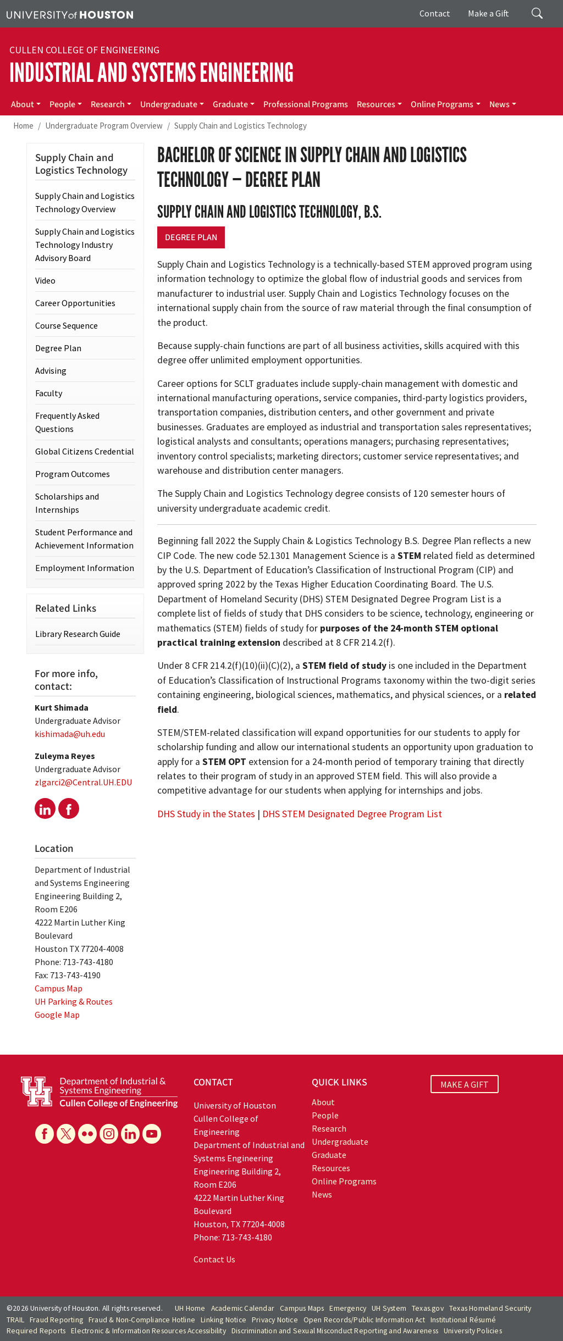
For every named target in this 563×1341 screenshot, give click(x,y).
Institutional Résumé (463, 1320)
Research (108, 104)
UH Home (190, 1308)
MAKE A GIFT (464, 1083)
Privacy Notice (275, 1320)
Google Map (57, 1014)
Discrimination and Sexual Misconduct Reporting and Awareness (334, 1331)
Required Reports (36, 1331)
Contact (435, 13)
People (62, 104)
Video (45, 280)
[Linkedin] (130, 1134)
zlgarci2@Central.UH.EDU (83, 782)
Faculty (48, 392)
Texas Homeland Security (490, 1308)
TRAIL (15, 1320)
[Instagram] (109, 1134)
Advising (51, 370)
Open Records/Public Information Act (364, 1320)
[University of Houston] (70, 13)
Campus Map (58, 988)
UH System (389, 1308)
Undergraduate (168, 104)
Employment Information (84, 567)
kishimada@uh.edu (70, 733)
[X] (66, 1134)
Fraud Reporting (56, 1320)
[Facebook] (44, 1134)
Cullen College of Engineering (84, 50)
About (22, 104)
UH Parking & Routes (74, 1001)
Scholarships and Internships (67, 503)
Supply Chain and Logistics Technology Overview (85, 202)
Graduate (230, 104)
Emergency (347, 1308)
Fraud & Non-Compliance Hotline (142, 1320)
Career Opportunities (75, 302)
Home (23, 125)
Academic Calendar (242, 1308)
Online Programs (442, 104)
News (499, 104)
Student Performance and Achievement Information (84, 539)
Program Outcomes (72, 473)
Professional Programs (305, 104)
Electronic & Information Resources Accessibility (148, 1331)
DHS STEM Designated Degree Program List (352, 814)
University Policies (473, 1331)
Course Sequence (66, 325)
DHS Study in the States (206, 814)
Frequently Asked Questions (67, 422)
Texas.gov (428, 1308)
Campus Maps (302, 1308)
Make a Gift (488, 13)
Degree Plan (191, 237)
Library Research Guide (77, 633)
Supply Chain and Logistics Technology (240, 125)
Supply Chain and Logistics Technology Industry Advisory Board (85, 244)
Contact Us (214, 1259)
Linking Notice (223, 1320)
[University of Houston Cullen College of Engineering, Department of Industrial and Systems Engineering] (99, 1091)
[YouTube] (151, 1134)
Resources (376, 104)
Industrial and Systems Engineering (151, 73)
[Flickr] (87, 1134)
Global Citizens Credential (84, 451)
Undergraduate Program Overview (104, 125)
